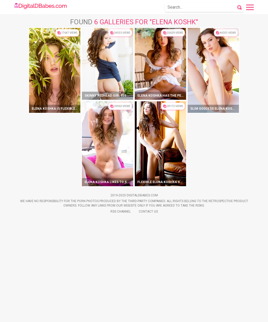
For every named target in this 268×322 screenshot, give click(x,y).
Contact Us (148, 314)
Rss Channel (120, 314)
